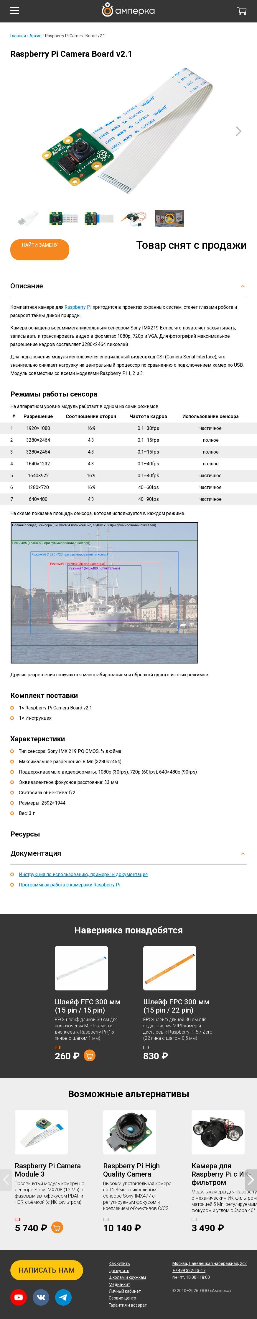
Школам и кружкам (127, 1277)
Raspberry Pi (78, 307)
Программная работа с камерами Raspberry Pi (69, 885)
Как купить (119, 1263)
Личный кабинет (125, 1291)
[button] (14, 10)
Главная (18, 35)
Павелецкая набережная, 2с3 (209, 1263)
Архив (35, 35)
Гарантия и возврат (128, 1305)
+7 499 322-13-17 (188, 1270)
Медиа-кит (119, 1284)
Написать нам (47, 1270)
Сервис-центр (122, 1298)
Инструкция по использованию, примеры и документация (83, 874)
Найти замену (40, 245)
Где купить (119, 1270)
